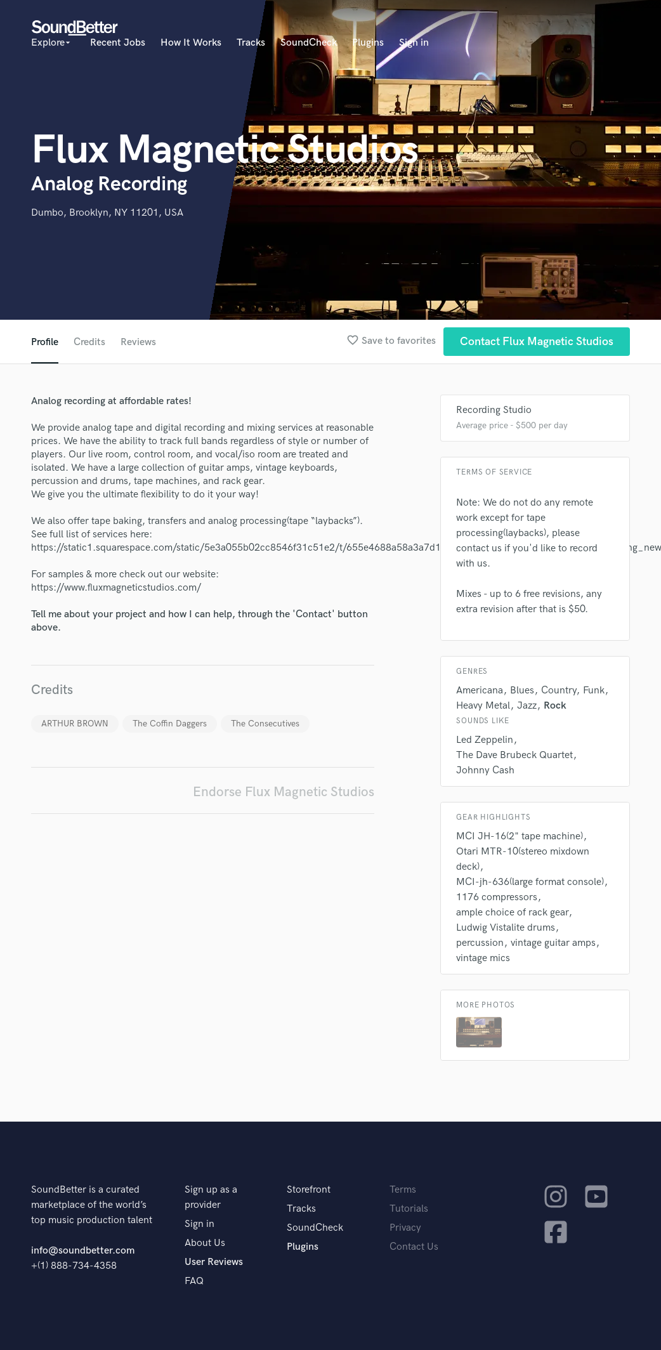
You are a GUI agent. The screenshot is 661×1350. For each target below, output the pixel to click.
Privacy (405, 1228)
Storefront (308, 1190)
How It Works (190, 43)
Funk (594, 691)
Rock (555, 706)
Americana (479, 691)
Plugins (368, 43)
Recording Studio (494, 410)
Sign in (414, 43)
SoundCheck (308, 43)
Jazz (527, 706)
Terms (402, 1190)
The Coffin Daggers (170, 723)
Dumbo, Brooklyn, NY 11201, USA (107, 213)
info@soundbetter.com (82, 1251)
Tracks (251, 43)
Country (558, 691)
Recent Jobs (117, 43)
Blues (522, 691)
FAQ (194, 1281)
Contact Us (413, 1247)
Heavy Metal (483, 706)
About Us (205, 1243)
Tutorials (408, 1209)
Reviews (138, 342)
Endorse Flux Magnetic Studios (283, 792)
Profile (44, 342)
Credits (89, 342)
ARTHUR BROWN (74, 723)
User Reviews (214, 1262)
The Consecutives (265, 723)
